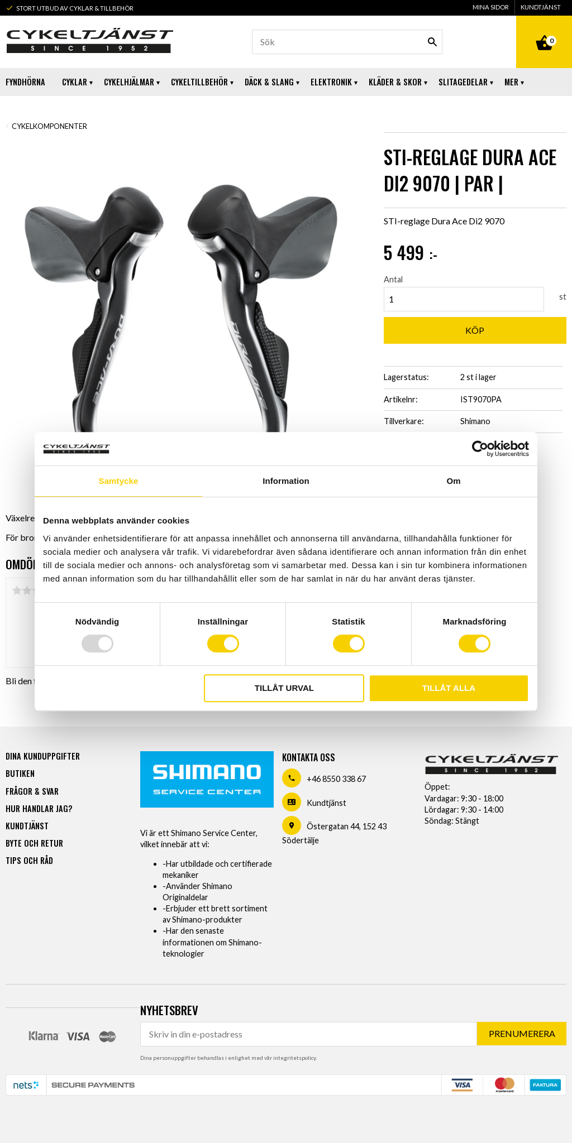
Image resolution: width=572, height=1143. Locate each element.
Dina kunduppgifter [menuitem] (43, 756)
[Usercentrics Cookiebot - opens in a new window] (480, 448)
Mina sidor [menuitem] (491, 7)
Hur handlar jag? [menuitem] (39, 808)
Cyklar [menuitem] (74, 82)
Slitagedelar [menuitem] (463, 82)
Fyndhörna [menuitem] (25, 82)
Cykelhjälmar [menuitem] (129, 82)
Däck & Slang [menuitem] (269, 82)
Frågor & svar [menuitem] (32, 791)
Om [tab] (453, 481)
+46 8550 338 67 (336, 779)
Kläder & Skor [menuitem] (395, 82)
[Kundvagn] (544, 30)
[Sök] (432, 41)
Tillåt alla (448, 688)
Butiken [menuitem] (20, 773)
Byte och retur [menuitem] (34, 843)
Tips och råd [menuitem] (29, 860)
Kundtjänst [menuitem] (541, 7)
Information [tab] (286, 481)
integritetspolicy (294, 1057)
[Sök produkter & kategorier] (347, 42)
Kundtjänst (326, 803)
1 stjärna (17, 590)
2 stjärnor (27, 590)
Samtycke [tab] (119, 481)
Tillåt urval (284, 688)
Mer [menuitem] (511, 82)
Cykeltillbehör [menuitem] (199, 82)
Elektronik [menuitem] (331, 82)
